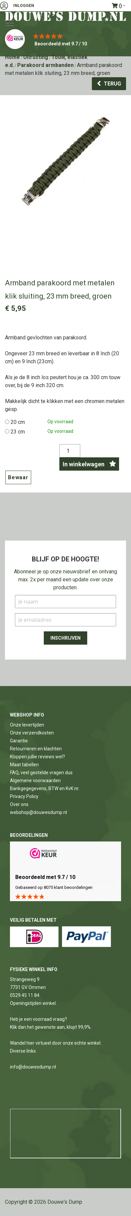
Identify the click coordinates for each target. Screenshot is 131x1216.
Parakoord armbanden (45, 65)
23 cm (18, 432)
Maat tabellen (24, 764)
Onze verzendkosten (32, 732)
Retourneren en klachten (36, 748)
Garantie (19, 740)
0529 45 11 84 (24, 995)
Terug (112, 84)
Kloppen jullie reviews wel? (37, 756)
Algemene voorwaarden (35, 780)
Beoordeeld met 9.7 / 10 (60, 43)
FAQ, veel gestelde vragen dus (41, 772)
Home (12, 57)
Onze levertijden (27, 724)
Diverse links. (23, 1051)
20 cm (18, 422)
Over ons (19, 804)
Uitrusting (35, 57)
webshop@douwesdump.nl (38, 812)
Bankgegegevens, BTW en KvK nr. (44, 788)
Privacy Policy (24, 796)
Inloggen (23, 5)
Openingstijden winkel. (33, 1003)
